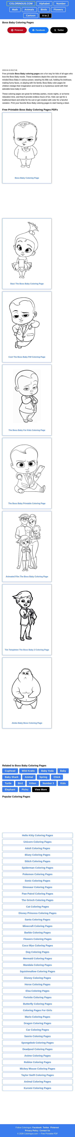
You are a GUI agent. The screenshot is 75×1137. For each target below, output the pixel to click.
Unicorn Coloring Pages (38, 841)
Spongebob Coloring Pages (37, 1042)
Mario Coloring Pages (37, 1016)
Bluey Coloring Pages (37, 854)
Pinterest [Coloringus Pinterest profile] (54, 1127)
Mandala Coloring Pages (37, 965)
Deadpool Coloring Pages (37, 1049)
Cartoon (30, 15)
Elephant (10, 789)
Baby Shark (11, 777)
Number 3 (48, 783)
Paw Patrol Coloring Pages (37, 893)
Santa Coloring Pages (37, 919)
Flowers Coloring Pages (38, 939)
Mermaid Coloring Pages (37, 958)
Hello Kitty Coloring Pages (37, 835)
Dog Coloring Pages (37, 952)
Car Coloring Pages (37, 1029)
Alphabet (44, 3)
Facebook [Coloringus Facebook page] (37, 1127)
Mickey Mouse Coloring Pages (37, 1068)
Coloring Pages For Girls (37, 1010)
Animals (29, 9)
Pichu (25, 789)
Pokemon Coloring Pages (37, 874)
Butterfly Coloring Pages (37, 1004)
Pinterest (17, 30)
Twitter (59, 30)
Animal (29, 777)
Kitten (32, 783)
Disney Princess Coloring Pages (37, 913)
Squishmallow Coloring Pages (37, 971)
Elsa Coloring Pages (37, 991)
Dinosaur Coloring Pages (37, 887)
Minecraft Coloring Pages (37, 926)
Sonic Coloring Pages (37, 880)
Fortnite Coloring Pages (37, 997)
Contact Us (45, 1131)
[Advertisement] (20, 52)
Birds (44, 9)
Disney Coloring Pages (37, 978)
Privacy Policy (31, 1131)
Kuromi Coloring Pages (37, 1088)
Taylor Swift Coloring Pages (37, 1075)
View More (41, 789)
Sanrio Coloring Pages (37, 1036)
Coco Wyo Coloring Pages (37, 945)
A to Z (45, 15)
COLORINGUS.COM (21, 3)
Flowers (58, 9)
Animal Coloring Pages (37, 1081)
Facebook (38, 30)
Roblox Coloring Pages (37, 1062)
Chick (57, 777)
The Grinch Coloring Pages (37, 900)
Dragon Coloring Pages (37, 1023)
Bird (20, 783)
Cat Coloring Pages (37, 906)
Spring (43, 777)
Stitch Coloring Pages (37, 861)
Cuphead (10, 770)
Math (15, 9)
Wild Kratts (28, 770)
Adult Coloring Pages (37, 848)
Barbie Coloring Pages (37, 932)
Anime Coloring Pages (37, 1055)
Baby (63, 770)
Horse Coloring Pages (37, 984)
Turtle (8, 783)
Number (61, 3)
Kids (63, 783)
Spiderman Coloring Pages (37, 867)
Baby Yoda (47, 770)
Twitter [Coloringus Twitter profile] (46, 1127)
